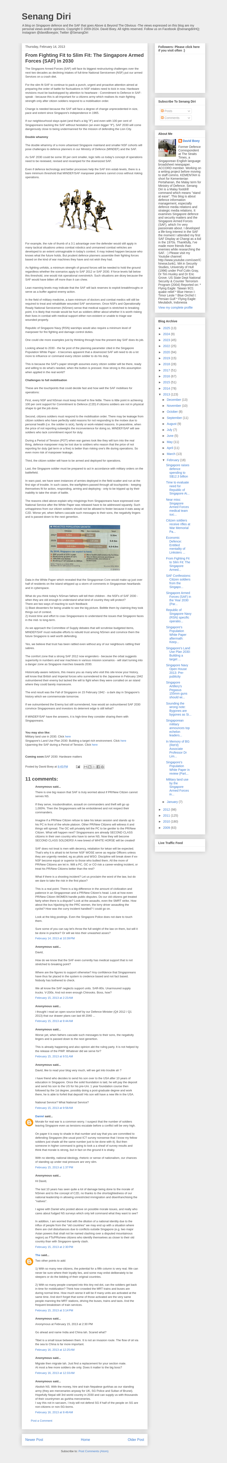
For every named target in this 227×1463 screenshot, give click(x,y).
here (68, 736)
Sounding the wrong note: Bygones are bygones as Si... (179, 709)
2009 (167, 827)
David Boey (191, 141)
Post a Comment (41, 1420)
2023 (167, 340)
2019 (167, 358)
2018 (167, 364)
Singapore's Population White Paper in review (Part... (178, 767)
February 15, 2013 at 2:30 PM (54, 1247)
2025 (167, 328)
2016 (167, 376)
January (173, 802)
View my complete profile (175, 307)
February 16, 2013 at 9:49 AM (54, 1412)
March (171, 454)
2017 (167, 370)
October (173, 411)
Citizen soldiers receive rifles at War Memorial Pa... (178, 526)
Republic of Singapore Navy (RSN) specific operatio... (179, 615)
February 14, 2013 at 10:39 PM (55, 938)
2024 (167, 334)
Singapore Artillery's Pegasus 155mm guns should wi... (176, 690)
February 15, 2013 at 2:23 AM (54, 997)
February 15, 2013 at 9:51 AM (54, 1056)
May (170, 442)
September (175, 418)
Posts (166, 111)
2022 (167, 346)
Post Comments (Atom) (93, 1451)
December (174, 399)
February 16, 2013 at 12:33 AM (54, 1373)
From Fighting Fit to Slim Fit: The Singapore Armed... (178, 564)
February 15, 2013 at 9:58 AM (54, 1108)
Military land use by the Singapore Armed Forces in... (177, 787)
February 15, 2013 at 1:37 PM (54, 1167)
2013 (167, 394)
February (173, 460)
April (170, 448)
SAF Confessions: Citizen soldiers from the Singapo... (178, 581)
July (170, 430)
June (170, 435)
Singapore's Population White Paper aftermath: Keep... (176, 634)
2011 (167, 815)
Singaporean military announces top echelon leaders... (178, 728)
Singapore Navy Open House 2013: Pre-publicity (177, 670)
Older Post (136, 1440)
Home (85, 1440)
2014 (167, 388)
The (37, 1255)
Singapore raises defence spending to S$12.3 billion (177, 470)
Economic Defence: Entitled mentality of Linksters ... (175, 545)
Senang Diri (46, 16)
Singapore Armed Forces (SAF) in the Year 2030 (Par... (178, 598)
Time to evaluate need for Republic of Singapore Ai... (178, 488)
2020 (167, 352)
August (172, 424)
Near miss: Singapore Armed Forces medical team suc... (177, 507)
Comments (170, 118)
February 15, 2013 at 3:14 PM (54, 1310)
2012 (167, 809)
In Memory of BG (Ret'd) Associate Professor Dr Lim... (178, 749)
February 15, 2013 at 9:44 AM (54, 1021)
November (174, 405)
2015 (167, 382)
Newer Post (34, 1440)
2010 (167, 821)
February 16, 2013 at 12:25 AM (54, 1349)
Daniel (39, 1116)
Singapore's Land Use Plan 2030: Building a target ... (178, 653)
